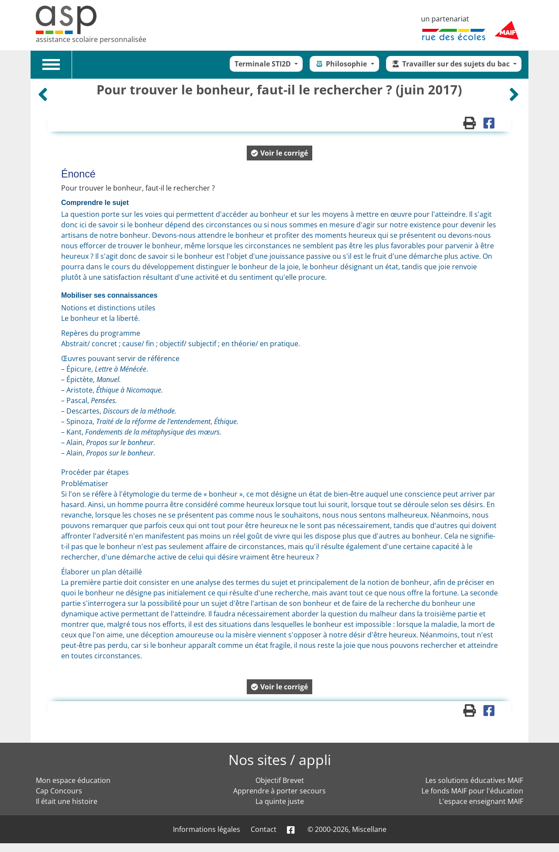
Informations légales (206, 829)
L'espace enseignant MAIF (481, 801)
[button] (279, 153)
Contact (263, 829)
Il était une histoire (66, 801)
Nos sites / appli (279, 759)
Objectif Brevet (279, 780)
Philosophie (341, 64)
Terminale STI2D (264, 64)
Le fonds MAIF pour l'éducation (472, 791)
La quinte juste (279, 801)
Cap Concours (59, 791)
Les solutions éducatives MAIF (474, 780)
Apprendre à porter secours (279, 791)
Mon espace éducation (73, 780)
